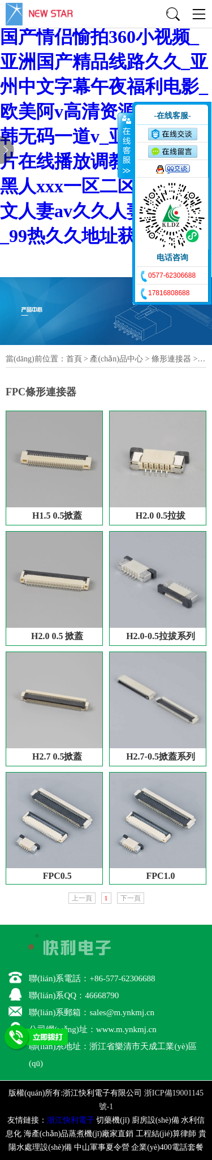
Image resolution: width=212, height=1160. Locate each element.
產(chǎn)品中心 (116, 359)
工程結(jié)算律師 (166, 1133)
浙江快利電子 (70, 1120)
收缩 (125, 145)
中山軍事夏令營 (101, 1147)
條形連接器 (171, 359)
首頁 (74, 359)
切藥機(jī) (112, 1120)
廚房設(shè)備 (155, 1120)
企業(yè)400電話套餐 (167, 1147)
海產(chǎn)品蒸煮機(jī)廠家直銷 (79, 1133)
